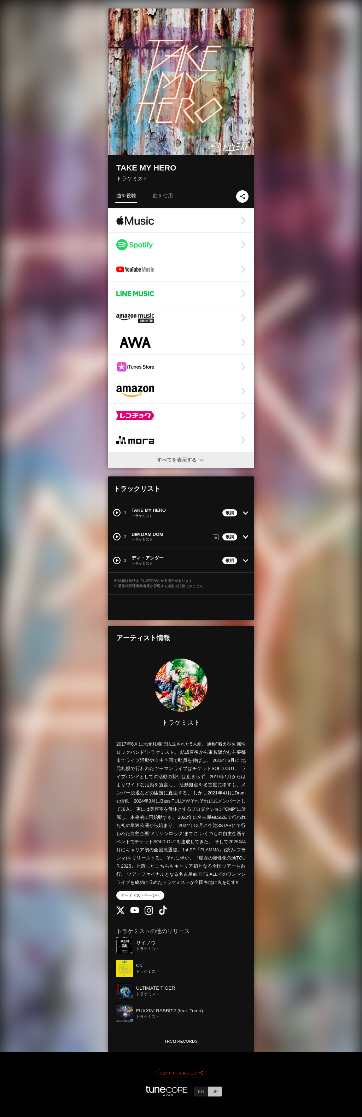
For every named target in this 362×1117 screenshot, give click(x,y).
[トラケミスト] (181, 685)
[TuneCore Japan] (167, 1094)
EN (201, 1091)
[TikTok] (163, 913)
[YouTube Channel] (134, 911)
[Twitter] (120, 912)
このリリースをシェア (181, 1073)
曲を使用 (163, 195)
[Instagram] (149, 913)
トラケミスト (132, 178)
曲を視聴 (126, 195)
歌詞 (230, 512)
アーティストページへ (140, 895)
